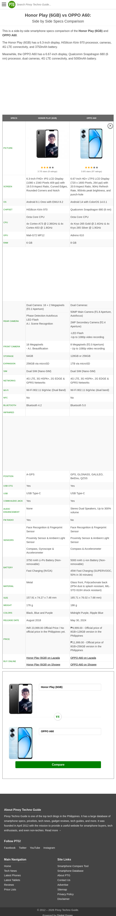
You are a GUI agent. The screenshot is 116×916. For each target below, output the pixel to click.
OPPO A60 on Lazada (91, 658)
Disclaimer (63, 898)
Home (7, 866)
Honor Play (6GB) (47, 118)
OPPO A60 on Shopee (83, 664)
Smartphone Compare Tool (72, 866)
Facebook (10, 847)
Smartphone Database (70, 870)
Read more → (53, 830)
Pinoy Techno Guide (27, 809)
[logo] (11, 4)
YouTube (35, 847)
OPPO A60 (91, 118)
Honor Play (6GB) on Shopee (43, 664)
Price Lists (10, 889)
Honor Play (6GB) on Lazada (47, 658)
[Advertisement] (58, 89)
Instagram (49, 847)
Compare (58, 764)
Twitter (22, 847)
